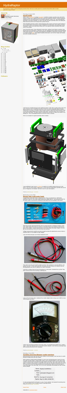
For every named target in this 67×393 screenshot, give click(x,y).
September (5, 49)
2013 (3, 65)
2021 (3, 55)
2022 (3, 54)
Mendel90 (41, 17)
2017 (3, 60)
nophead (8, 14)
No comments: (36, 384)
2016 (3, 61)
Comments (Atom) (33, 390)
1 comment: (36, 350)
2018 (3, 59)
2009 (3, 70)
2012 (3, 66)
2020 (3, 56)
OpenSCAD (31, 17)
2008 (3, 71)
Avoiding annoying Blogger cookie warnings (38, 355)
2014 (3, 64)
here (33, 32)
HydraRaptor (11, 5)
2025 (3, 48)
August (4, 52)
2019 (3, 58)
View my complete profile (6, 18)
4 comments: (36, 191)
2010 (3, 69)
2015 (3, 63)
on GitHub (39, 186)
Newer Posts (26, 387)
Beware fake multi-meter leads (33, 196)
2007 (3, 72)
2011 (3, 67)
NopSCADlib (27, 15)
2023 (3, 53)
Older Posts (63, 387)
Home (44, 387)
